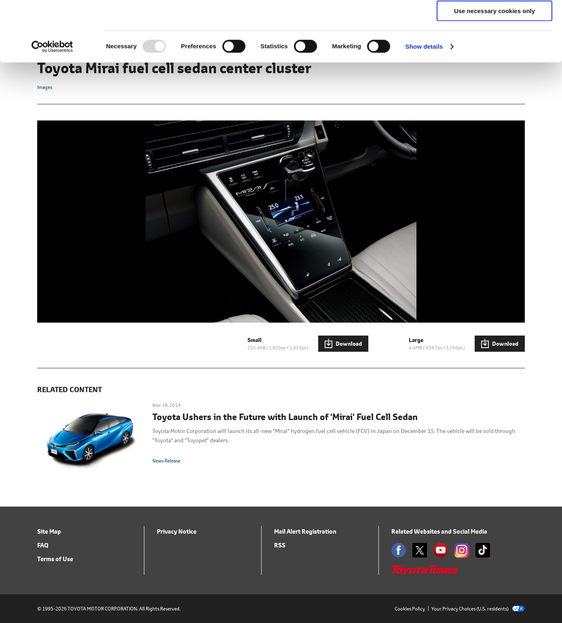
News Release (166, 460)
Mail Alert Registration (305, 531)
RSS (279, 545)
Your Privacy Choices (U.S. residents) (478, 608)
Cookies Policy (410, 608)
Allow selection (494, 43)
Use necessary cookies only (494, 67)
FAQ (43, 545)
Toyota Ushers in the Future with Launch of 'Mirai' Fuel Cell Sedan (285, 417)
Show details (424, 102)
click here (121, 48)
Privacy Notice (176, 531)
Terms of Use (55, 559)
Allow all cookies (494, 20)
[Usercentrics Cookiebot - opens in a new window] (52, 103)
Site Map (49, 531)
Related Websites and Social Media (439, 531)
